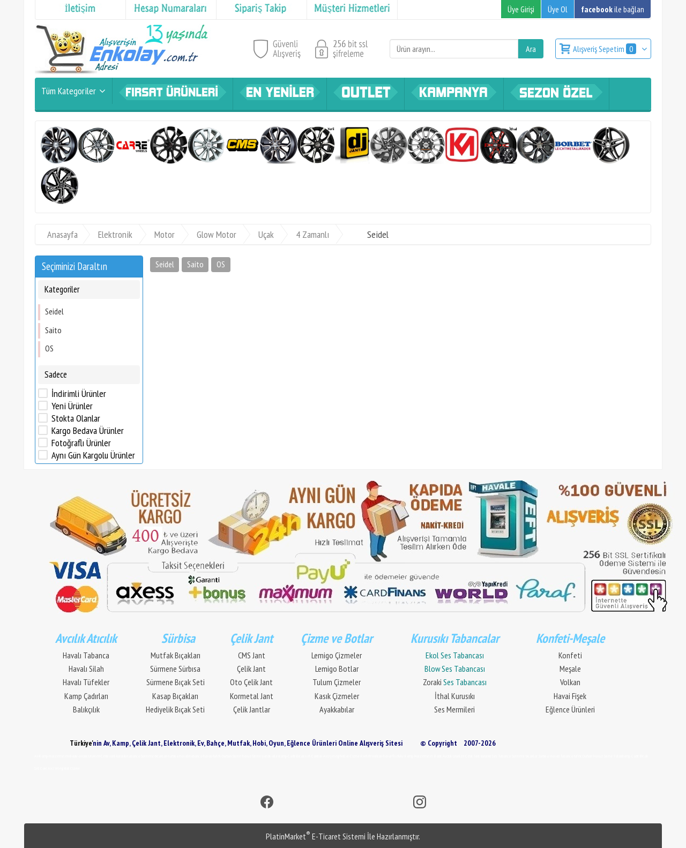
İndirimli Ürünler (78, 393)
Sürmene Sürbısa (175, 668)
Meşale (570, 668)
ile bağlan (612, 9)
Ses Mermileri (454, 709)
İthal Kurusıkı (455, 696)
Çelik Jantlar (251, 709)
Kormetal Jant (251, 696)
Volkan (570, 682)
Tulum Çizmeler (336, 682)
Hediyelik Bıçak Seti (175, 709)
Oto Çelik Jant (251, 682)
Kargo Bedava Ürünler (87, 430)
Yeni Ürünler (72, 406)
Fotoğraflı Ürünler (81, 443)
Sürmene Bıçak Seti (175, 682)
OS (49, 348)
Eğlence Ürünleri (570, 709)
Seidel (54, 311)
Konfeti (570, 655)
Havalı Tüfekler (86, 682)
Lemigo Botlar (337, 668)
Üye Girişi (521, 9)
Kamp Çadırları (86, 696)
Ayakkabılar (336, 709)
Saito (53, 330)
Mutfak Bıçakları (175, 655)
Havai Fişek (570, 696)
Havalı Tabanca (86, 655)
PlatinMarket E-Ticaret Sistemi (316, 836)
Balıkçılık (86, 709)
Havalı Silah (86, 668)
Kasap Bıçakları (175, 696)
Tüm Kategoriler (68, 91)
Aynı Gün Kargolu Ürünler (93, 455)
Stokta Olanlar (75, 418)
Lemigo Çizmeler (336, 655)
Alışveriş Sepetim (605, 48)
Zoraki (455, 682)
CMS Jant (251, 655)
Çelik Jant (251, 668)
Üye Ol (558, 9)
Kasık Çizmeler (337, 696)
